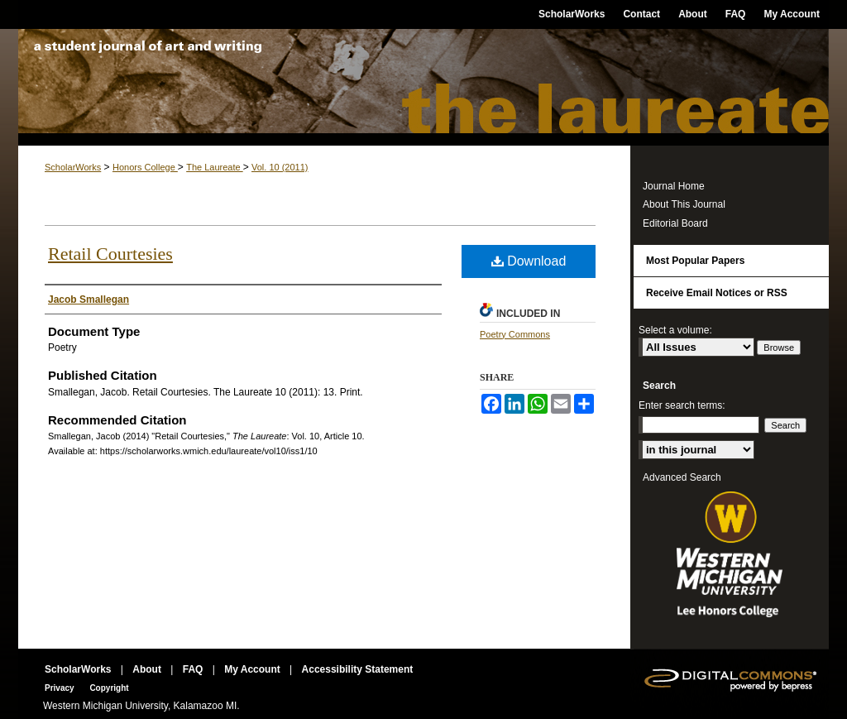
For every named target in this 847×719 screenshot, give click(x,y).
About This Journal (684, 204)
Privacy (60, 688)
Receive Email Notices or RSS (716, 293)
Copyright (108, 688)
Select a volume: (675, 330)
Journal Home (674, 186)
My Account (253, 669)
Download (529, 261)
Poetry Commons (515, 334)
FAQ (194, 669)
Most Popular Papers (695, 260)
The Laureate (423, 87)
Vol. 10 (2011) (280, 167)
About (148, 669)
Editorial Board (675, 223)
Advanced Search (682, 477)
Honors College (145, 167)
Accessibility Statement (358, 669)
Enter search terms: (682, 405)
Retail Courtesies (110, 253)
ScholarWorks (73, 167)
